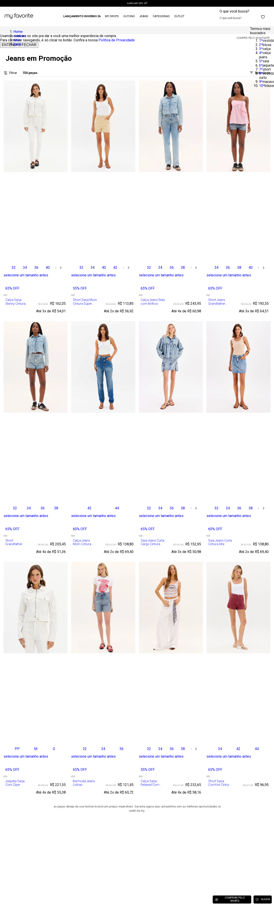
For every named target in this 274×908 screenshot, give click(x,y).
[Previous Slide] (55, 267)
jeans (17, 44)
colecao (19, 36)
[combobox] (235, 16)
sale (16, 40)
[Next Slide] (60, 267)
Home (18, 31)
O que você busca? (234, 11)
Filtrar (10, 73)
